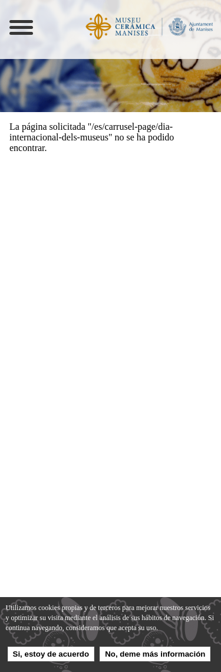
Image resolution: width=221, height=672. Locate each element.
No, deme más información (155, 654)
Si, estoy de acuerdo (51, 654)
